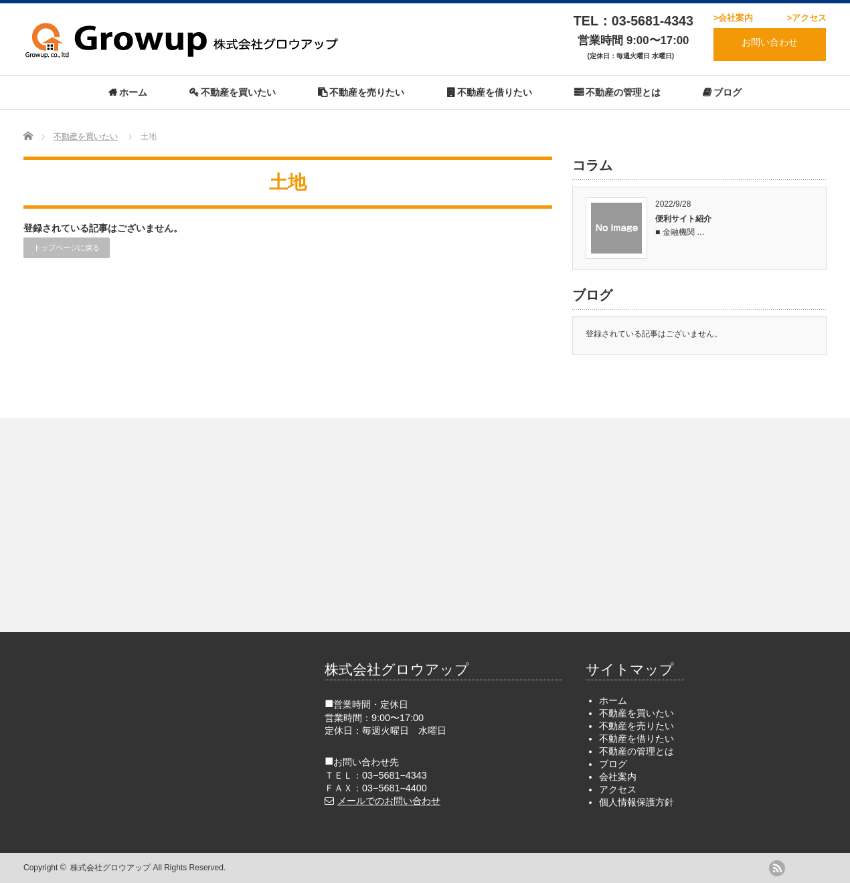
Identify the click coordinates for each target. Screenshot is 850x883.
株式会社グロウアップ (110, 867)
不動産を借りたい (494, 92)
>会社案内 (733, 18)
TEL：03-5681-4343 (633, 20)
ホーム (133, 92)
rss (777, 868)
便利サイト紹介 (683, 218)
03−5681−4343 (394, 775)
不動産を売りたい (366, 92)
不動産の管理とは (623, 92)
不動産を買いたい (238, 92)
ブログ (727, 92)
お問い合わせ (770, 42)
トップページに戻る (66, 247)
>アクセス (807, 18)
